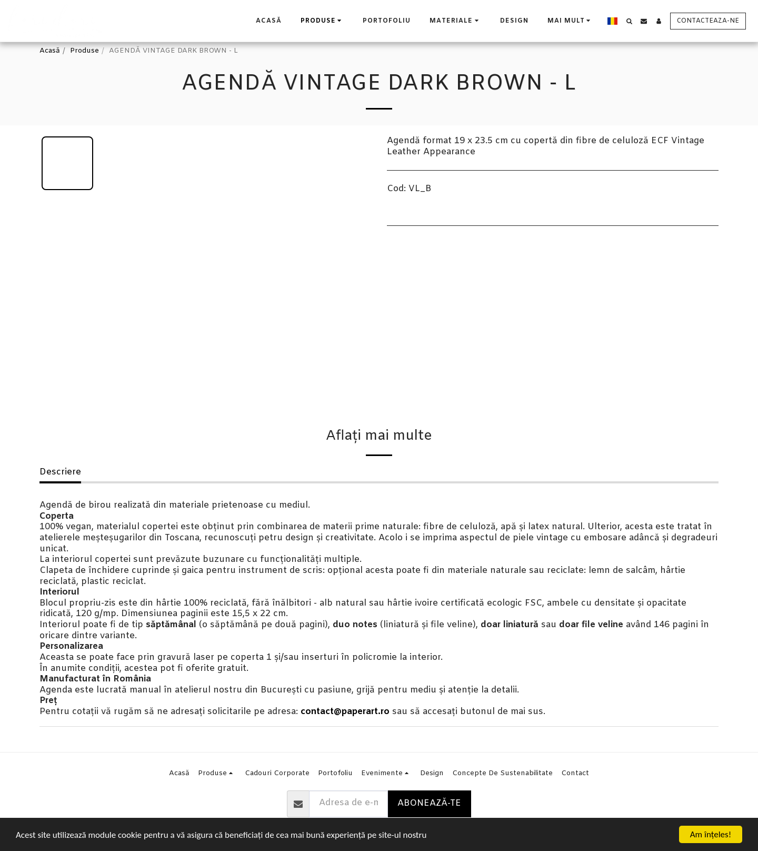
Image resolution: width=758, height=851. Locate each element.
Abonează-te (429, 803)
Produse (84, 50)
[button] (455, 20)
